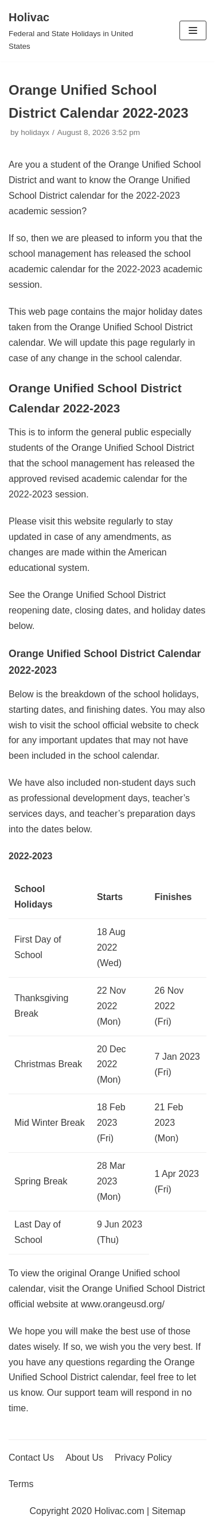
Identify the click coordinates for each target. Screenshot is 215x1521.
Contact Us (31, 1457)
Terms (21, 1484)
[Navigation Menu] (192, 30)
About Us (84, 1457)
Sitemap (169, 1511)
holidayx (35, 132)
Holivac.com (119, 1511)
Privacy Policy (143, 1457)
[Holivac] (72, 30)
